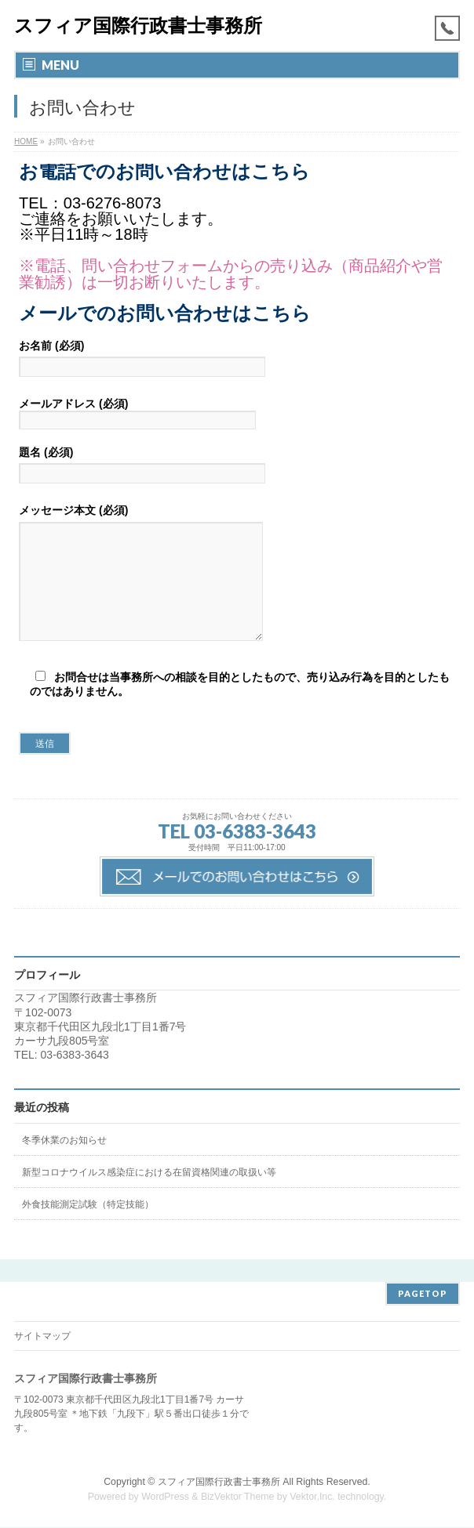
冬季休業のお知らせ (64, 1163)
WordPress (165, 1497)
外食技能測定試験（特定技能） (88, 1227)
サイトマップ (42, 1336)
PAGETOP (422, 1294)
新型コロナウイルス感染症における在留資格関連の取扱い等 (149, 1195)
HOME (26, 141)
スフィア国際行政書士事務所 (138, 25)
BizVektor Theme (238, 1497)
